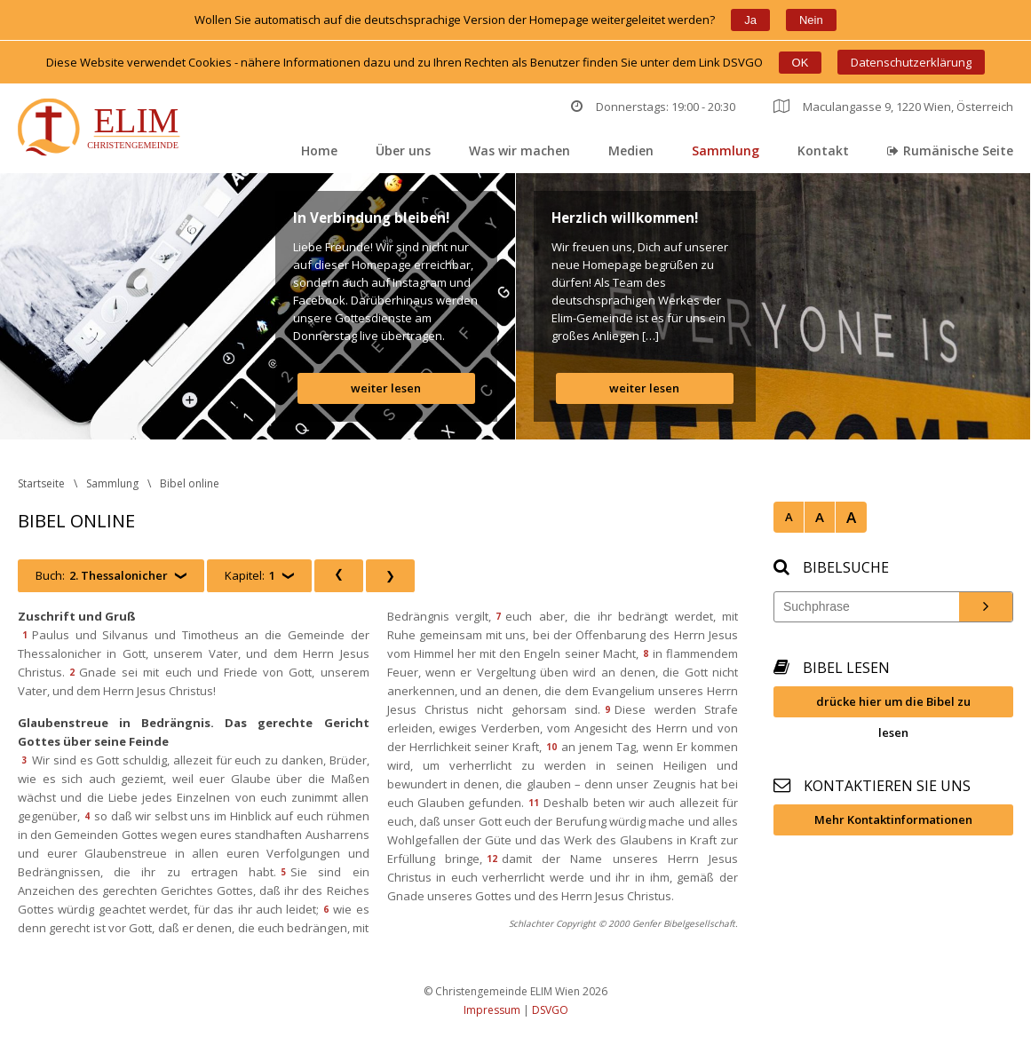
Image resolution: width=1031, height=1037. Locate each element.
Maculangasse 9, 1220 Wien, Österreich (893, 107)
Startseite (41, 483)
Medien (631, 150)
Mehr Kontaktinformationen (893, 819)
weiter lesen (386, 388)
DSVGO (550, 1009)
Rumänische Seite (950, 150)
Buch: (102, 575)
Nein (811, 20)
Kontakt (823, 150)
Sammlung (725, 150)
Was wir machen (519, 150)
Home (319, 150)
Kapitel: (250, 575)
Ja (750, 20)
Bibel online (189, 483)
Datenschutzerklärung (911, 62)
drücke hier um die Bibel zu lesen (893, 705)
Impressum (492, 1009)
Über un (403, 150)
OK (800, 62)
